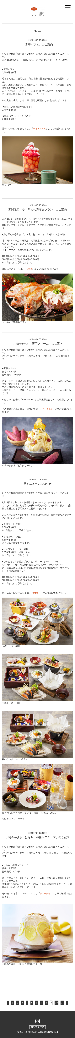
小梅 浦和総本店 (30, 1032)
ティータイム (40, 128)
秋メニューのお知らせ (37, 483)
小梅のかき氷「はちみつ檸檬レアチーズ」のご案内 (38, 837)
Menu (29, 269)
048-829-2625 (38, 1027)
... (63, 1003)
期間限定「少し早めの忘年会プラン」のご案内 (37, 209)
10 (57, 1003)
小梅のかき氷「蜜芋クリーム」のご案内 (38, 343)
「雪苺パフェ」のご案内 (37, 44)
